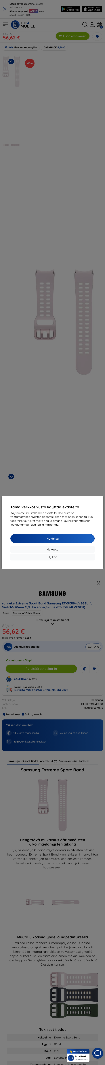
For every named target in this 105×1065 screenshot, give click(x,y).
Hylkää (53, 557)
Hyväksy (53, 538)
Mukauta (52, 549)
